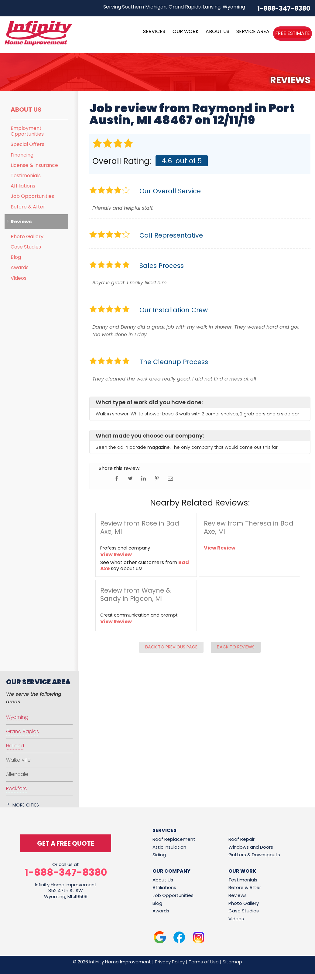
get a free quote (65, 843)
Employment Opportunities (27, 131)
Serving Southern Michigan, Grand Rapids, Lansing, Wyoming (174, 6)
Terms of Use (204, 962)
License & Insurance (34, 165)
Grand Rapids (22, 731)
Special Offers (27, 144)
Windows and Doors (250, 847)
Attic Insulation (169, 847)
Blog (16, 257)
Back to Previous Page (171, 647)
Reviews (21, 222)
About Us (26, 109)
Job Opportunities (32, 196)
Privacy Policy (170, 962)
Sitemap (232, 962)
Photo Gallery (27, 236)
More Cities (25, 805)
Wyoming (17, 717)
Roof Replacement (173, 839)
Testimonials (26, 175)
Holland (15, 745)
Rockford (16, 788)
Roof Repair (241, 839)
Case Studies (26, 247)
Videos (18, 278)
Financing (22, 155)
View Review (116, 554)
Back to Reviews (236, 647)
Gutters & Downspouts (254, 854)
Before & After (28, 207)
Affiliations (23, 186)
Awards (20, 267)
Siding (159, 854)
